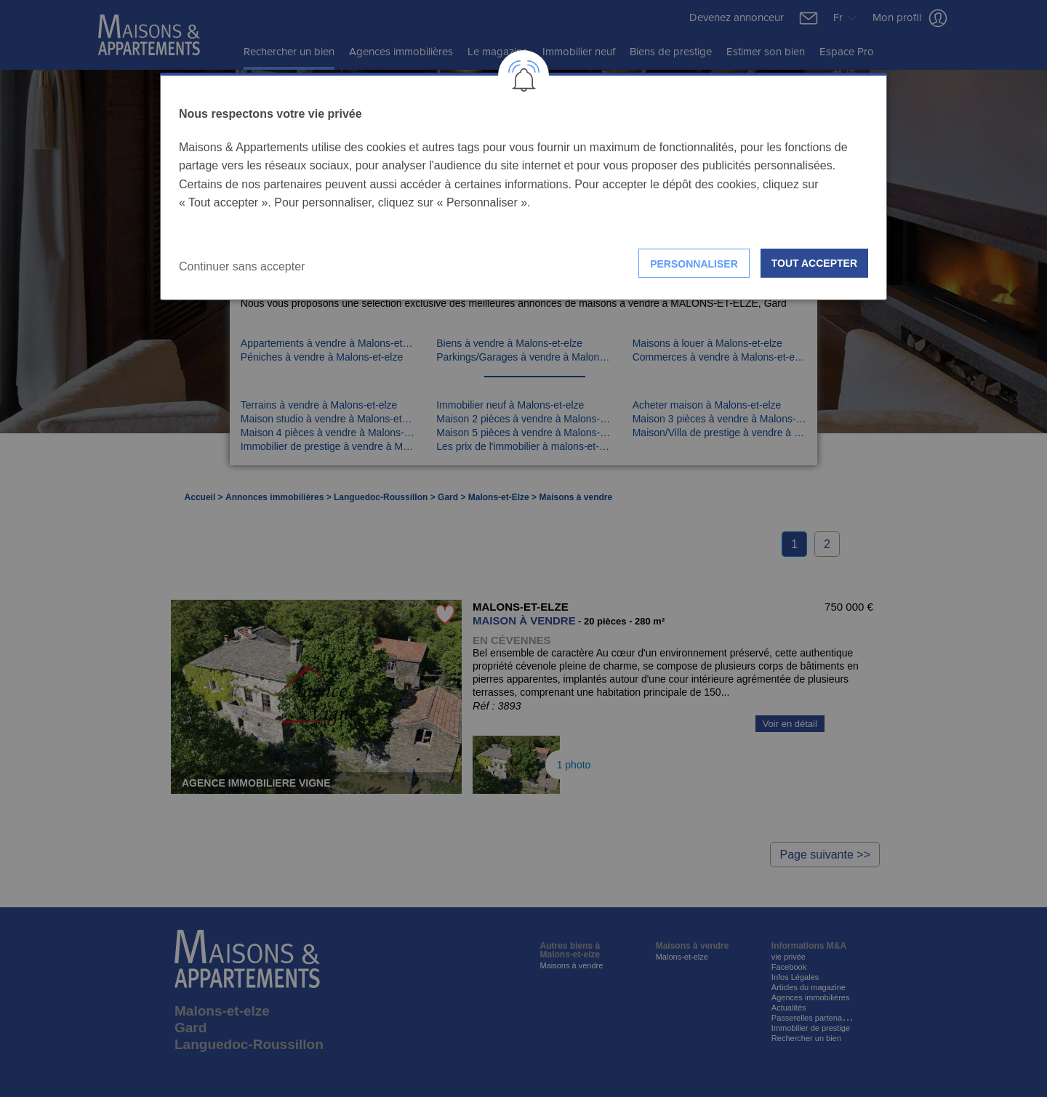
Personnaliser (694, 264)
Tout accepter (814, 263)
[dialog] (523, 186)
